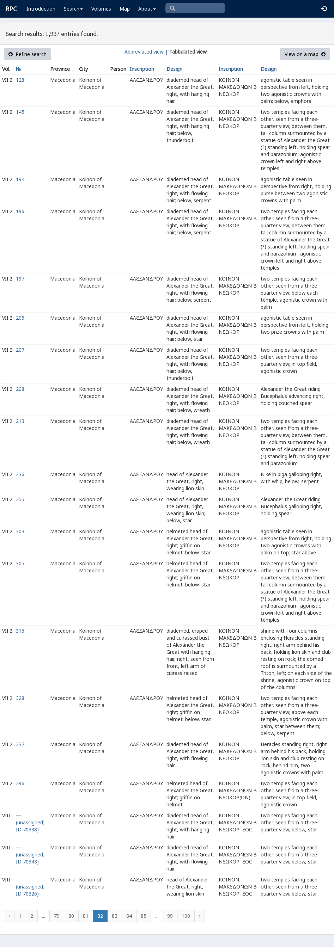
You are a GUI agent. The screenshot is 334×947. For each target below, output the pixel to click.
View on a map (305, 54)
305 (20, 563)
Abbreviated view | (146, 51)
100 (186, 915)
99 (170, 915)
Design (174, 69)
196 (20, 211)
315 (20, 630)
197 (20, 278)
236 (20, 474)
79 (57, 915)
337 (20, 744)
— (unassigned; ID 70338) (30, 822)
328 (20, 698)
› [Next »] (199, 915)
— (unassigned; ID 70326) (30, 886)
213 (20, 421)
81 (86, 915)
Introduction (40, 8)
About (147, 8)
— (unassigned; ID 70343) (30, 854)
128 (20, 79)
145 (20, 112)
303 (20, 531)
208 (20, 389)
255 (20, 499)
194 (20, 179)
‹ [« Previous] (9, 915)
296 (20, 783)
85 (143, 915)
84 (129, 915)
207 (20, 349)
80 (71, 915)
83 (114, 915)
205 (20, 317)
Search (73, 8)
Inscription (142, 69)
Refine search (27, 54)
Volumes (101, 8)
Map (125, 8)
